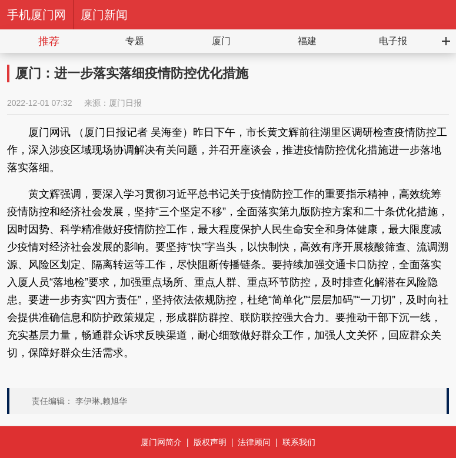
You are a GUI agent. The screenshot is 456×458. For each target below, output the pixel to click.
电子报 (393, 41)
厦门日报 (125, 103)
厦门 (221, 41)
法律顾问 (254, 442)
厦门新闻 (104, 14)
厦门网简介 (161, 442)
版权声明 (210, 442)
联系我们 (298, 442)
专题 (134, 41)
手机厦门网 (36, 14)
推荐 (48, 41)
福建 (307, 41)
